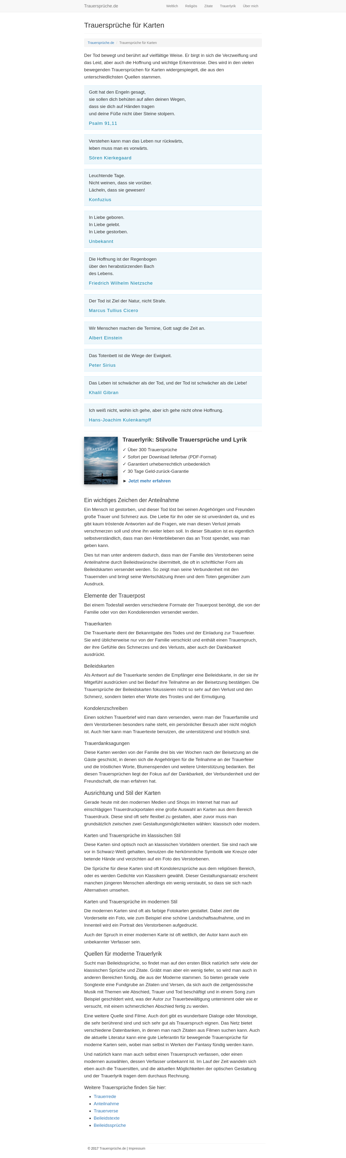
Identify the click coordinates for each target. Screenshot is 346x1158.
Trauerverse (106, 1110)
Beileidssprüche (110, 1125)
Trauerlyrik (228, 6)
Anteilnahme (106, 1103)
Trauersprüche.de (101, 6)
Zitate (208, 6)
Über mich (250, 6)
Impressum (137, 1148)
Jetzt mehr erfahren (149, 480)
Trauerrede (105, 1096)
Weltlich (172, 6)
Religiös (191, 6)
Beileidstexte (107, 1118)
